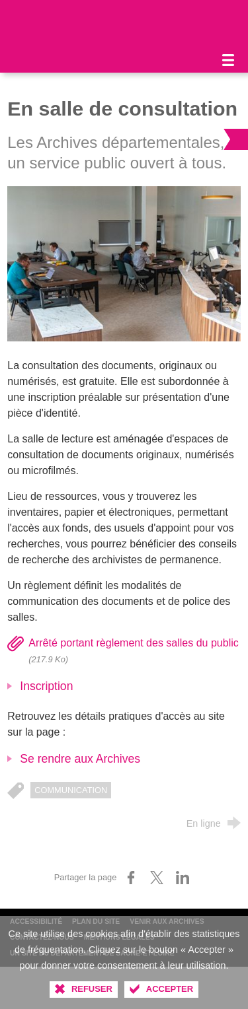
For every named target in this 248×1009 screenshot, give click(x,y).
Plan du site (96, 921)
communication (70, 790)
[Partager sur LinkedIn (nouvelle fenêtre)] (182, 877)
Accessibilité (36, 921)
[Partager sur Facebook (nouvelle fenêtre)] (131, 877)
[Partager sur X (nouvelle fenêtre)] (156, 877)
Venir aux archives (167, 921)
